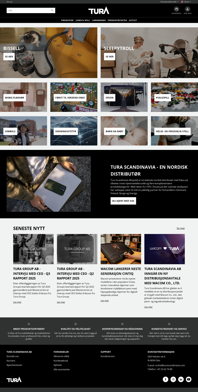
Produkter (67, 20)
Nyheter (58, 365)
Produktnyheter (117, 20)
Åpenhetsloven (14, 365)
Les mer (17, 302)
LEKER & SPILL (83, 20)
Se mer (181, 228)
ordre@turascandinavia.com (170, 365)
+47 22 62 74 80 (164, 369)
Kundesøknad (61, 360)
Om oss (9, 2)
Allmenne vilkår (61, 356)
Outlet (133, 20)
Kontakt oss (13, 356)
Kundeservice (108, 356)
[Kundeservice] (177, 10)
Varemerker (99, 20)
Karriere (11, 360)
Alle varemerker (62, 369)
